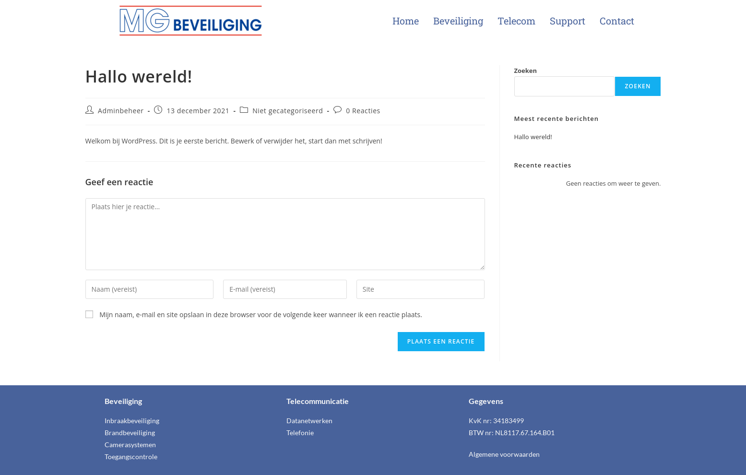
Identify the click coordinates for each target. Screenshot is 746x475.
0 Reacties (363, 110)
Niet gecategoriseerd (287, 110)
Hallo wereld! (533, 136)
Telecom (516, 20)
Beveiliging (458, 20)
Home (405, 20)
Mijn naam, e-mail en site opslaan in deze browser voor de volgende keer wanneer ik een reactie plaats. (260, 314)
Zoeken (525, 70)
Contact (617, 20)
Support (567, 20)
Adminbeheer (121, 110)
